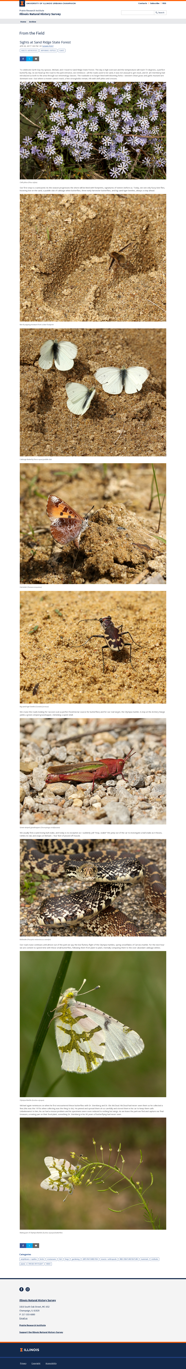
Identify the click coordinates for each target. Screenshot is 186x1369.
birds (42, 1259)
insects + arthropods (29, 50)
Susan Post (48, 46)
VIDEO (48, 1264)
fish (60, 1259)
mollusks (154, 1259)
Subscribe (154, 3)
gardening (76, 1259)
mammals (144, 1259)
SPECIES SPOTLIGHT (35, 1264)
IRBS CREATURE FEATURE (129, 1259)
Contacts (142, 3)
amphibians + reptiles (48, 50)
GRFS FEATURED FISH (90, 1259)
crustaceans (51, 1259)
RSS (164, 3)
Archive (32, 21)
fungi (67, 1259)
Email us (23, 1318)
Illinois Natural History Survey (40, 14)
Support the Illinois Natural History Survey (41, 1332)
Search (161, 12)
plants (61, 50)
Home (23, 21)
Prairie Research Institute (31, 10)
